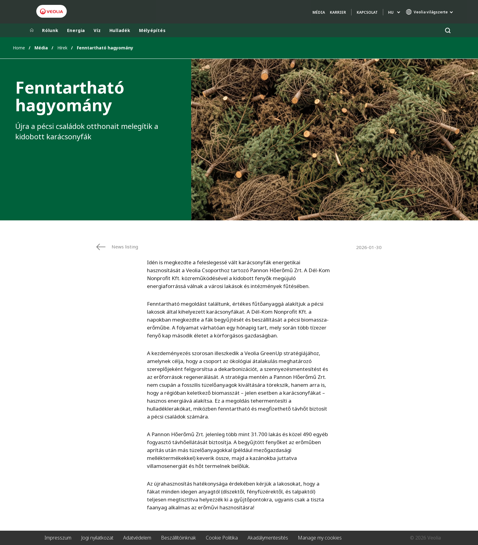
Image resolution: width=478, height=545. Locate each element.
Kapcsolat (367, 12)
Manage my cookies (320, 537)
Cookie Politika (222, 537)
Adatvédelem (137, 537)
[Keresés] (447, 30)
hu (391, 12)
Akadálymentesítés (268, 537)
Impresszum (58, 537)
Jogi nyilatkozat (97, 537)
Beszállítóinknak (178, 537)
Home (19, 48)
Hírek (62, 48)
